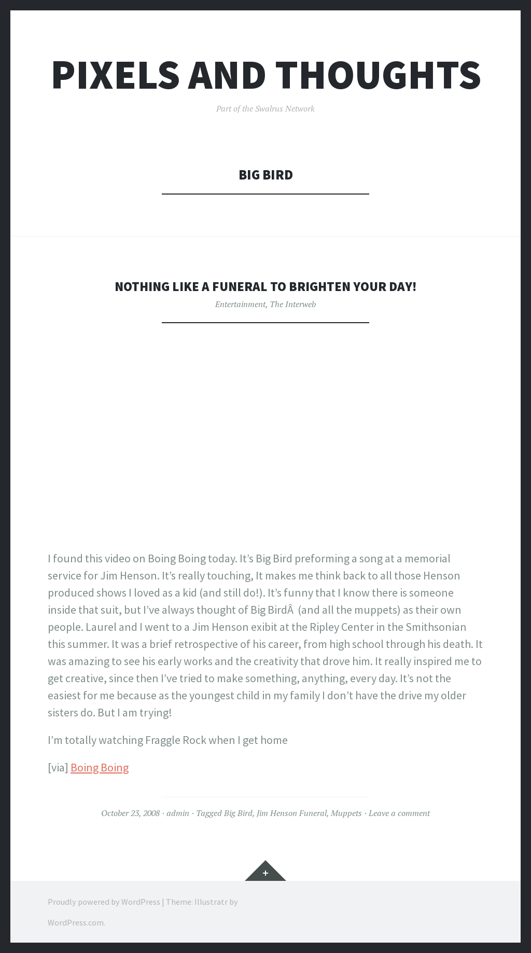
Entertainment (240, 304)
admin (177, 813)
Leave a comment (399, 813)
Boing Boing (100, 767)
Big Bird (238, 813)
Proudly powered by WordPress (104, 901)
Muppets (346, 813)
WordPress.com (76, 922)
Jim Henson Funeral (292, 813)
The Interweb (293, 304)
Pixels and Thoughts (265, 74)
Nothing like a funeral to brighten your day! (265, 286)
